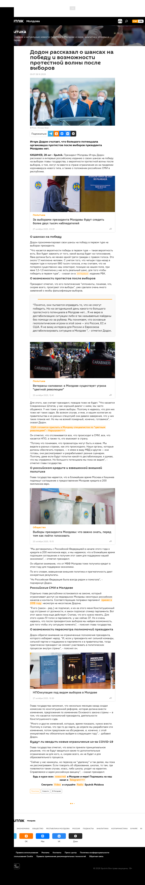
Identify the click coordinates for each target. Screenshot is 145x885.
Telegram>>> (77, 779)
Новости (45, 791)
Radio (80, 784)
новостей (60, 776)
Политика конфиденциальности (94, 852)
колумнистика (119, 828)
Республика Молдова (58, 828)
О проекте (7, 852)
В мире (133, 828)
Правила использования (27, 852)
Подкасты (88, 828)
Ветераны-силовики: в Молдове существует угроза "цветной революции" (69, 387)
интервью (82, 273)
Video (57, 784)
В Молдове (56, 791)
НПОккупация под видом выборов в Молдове (65, 692)
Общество (39, 527)
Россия (76, 828)
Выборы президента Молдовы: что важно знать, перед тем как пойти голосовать (72, 533)
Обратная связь (96, 856)
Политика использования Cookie (18, 856)
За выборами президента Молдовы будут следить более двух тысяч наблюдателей (68, 221)
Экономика (23, 828)
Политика (39, 215)
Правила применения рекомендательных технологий (61, 856)
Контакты (57, 852)
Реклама (45, 852)
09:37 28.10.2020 (38, 74)
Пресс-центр (71, 852)
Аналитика (102, 828)
